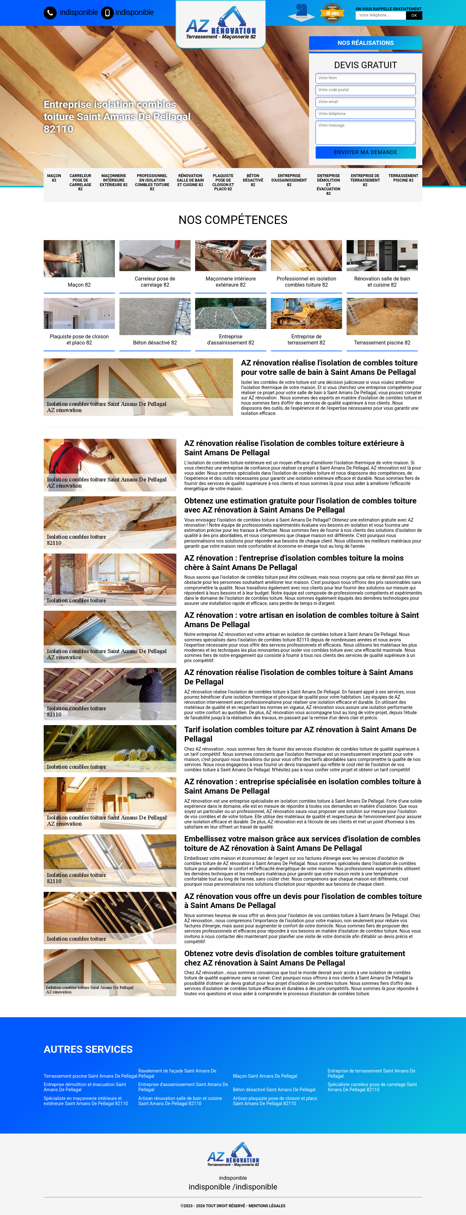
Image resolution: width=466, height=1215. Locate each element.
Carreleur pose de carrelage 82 (81, 182)
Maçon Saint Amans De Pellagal (265, 1076)
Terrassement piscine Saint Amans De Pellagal (90, 1076)
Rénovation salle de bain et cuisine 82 (190, 180)
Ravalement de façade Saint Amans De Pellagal (177, 1073)
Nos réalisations (366, 43)
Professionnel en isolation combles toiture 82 (152, 182)
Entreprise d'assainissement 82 (289, 180)
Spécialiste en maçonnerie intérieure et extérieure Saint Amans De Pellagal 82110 (86, 1101)
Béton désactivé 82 (253, 180)
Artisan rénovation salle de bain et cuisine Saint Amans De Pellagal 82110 (180, 1101)
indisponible (71, 12)
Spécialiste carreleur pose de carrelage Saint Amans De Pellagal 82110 (372, 1087)
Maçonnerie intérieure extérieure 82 (114, 180)
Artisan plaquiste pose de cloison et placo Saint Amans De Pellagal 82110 (275, 1101)
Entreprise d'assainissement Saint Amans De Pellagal (183, 1087)
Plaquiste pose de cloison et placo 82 (223, 182)
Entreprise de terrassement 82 (365, 180)
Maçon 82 (54, 178)
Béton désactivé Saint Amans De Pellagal (274, 1089)
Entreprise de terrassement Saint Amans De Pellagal (372, 1073)
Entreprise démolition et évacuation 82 (328, 185)
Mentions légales (267, 1206)
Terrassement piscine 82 (403, 178)
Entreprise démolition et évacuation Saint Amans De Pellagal (85, 1087)
